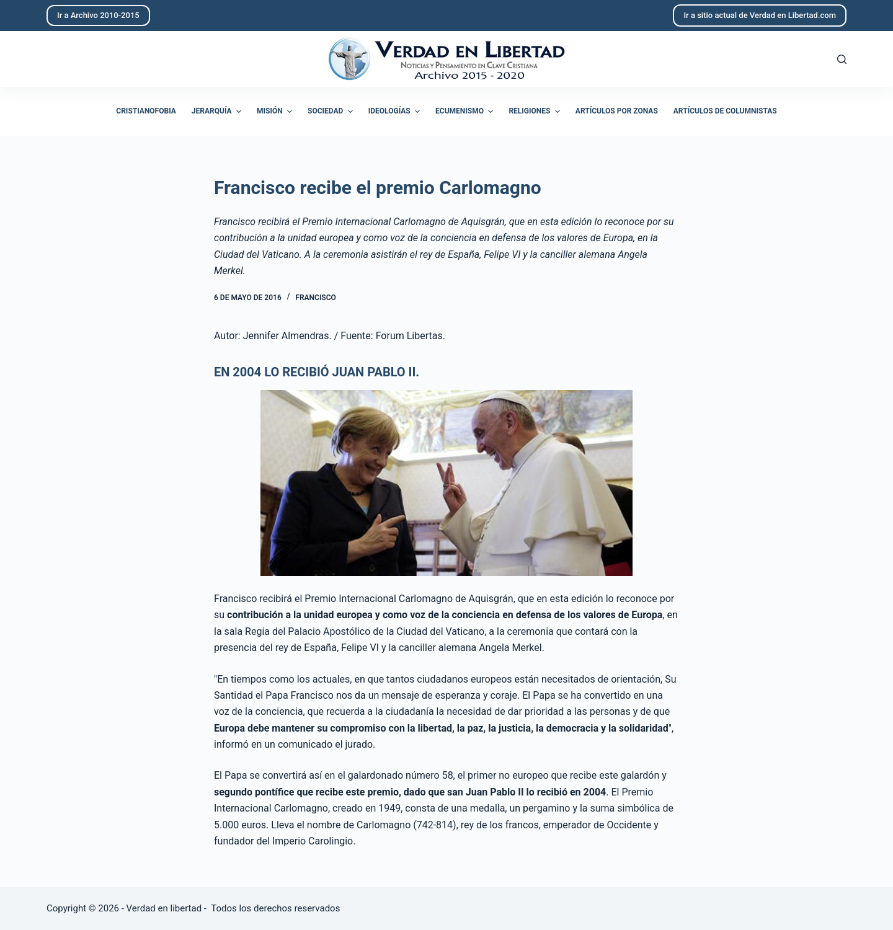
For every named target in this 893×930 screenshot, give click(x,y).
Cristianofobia (146, 111)
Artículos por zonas (616, 111)
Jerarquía (218, 111)
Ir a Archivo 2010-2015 (98, 15)
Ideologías (395, 111)
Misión (276, 111)
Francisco (315, 297)
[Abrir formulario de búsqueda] (841, 59)
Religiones (535, 111)
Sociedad (332, 111)
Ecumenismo (465, 111)
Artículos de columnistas (725, 111)
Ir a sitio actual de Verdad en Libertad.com (759, 15)
